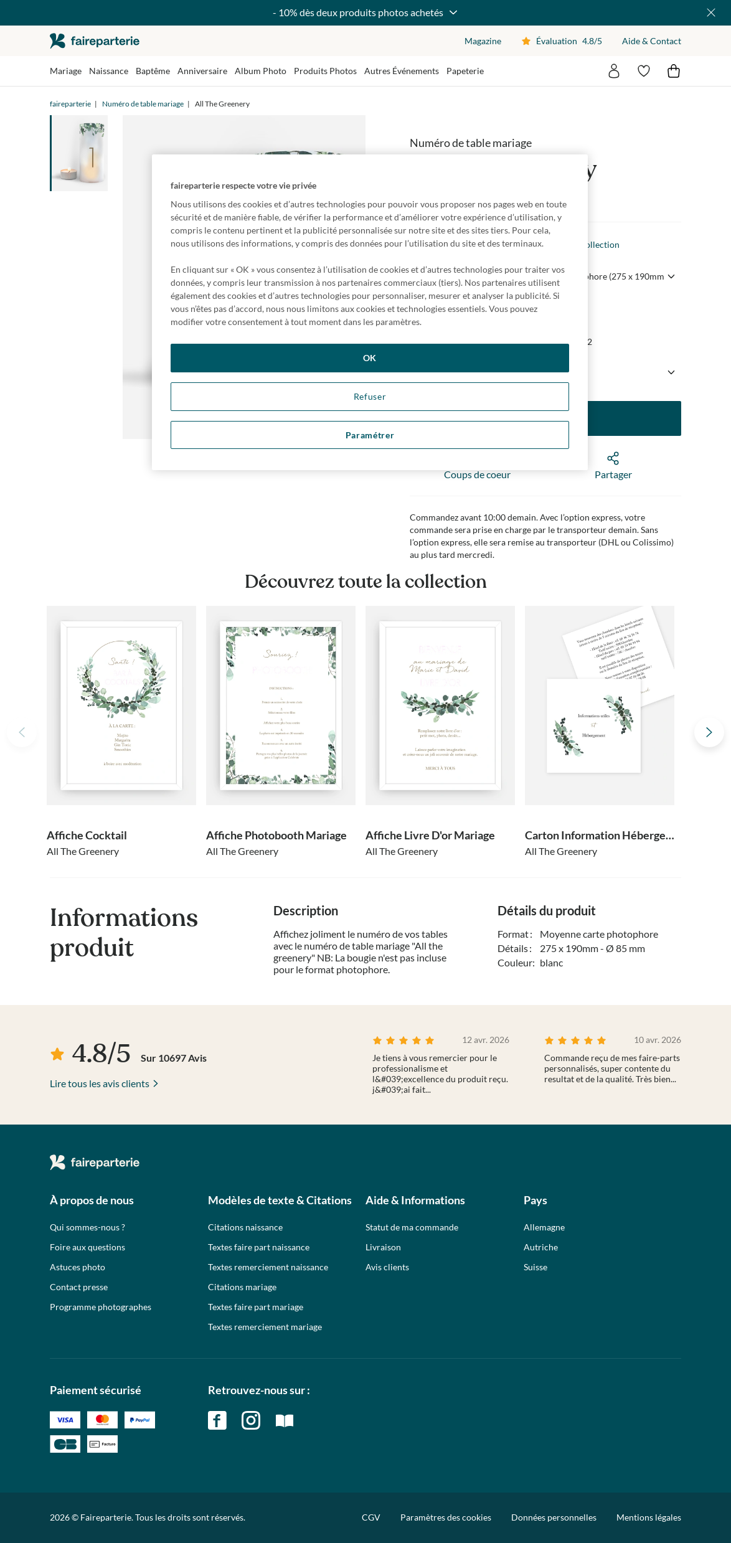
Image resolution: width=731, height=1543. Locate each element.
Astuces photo (77, 1267)
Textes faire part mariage (255, 1307)
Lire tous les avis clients (99, 1083)
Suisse (535, 1267)
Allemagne (544, 1227)
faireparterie (94, 41)
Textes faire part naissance (258, 1247)
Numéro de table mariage (143, 103)
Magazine (483, 40)
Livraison (383, 1247)
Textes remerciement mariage (265, 1327)
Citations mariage (242, 1287)
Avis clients (387, 1267)
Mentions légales (648, 1517)
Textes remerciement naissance (268, 1267)
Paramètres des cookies (445, 1517)
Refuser (370, 396)
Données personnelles (554, 1517)
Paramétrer (370, 435)
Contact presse (79, 1287)
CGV (371, 1517)
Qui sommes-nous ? (87, 1227)
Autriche (541, 1247)
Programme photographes (100, 1307)
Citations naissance (245, 1227)
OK (370, 357)
